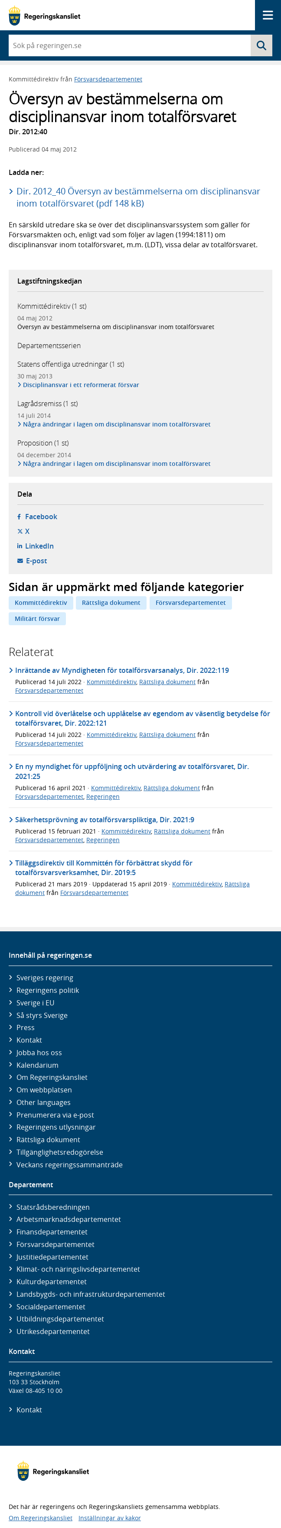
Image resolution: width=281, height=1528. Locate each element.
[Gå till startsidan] (44, 15)
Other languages (43, 1102)
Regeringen (103, 796)
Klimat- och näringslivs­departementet (78, 1269)
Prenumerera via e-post (55, 1115)
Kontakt (29, 1040)
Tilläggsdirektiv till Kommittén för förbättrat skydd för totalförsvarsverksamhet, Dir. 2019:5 (104, 867)
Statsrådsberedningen (53, 1207)
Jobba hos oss (39, 1052)
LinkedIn (39, 546)
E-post (36, 560)
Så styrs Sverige (42, 1015)
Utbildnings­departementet (60, 1319)
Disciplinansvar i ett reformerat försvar (81, 385)
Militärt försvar (37, 618)
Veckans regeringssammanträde (69, 1164)
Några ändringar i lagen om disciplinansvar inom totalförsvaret (117, 424)
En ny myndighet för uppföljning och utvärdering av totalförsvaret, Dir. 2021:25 (132, 771)
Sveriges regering (44, 977)
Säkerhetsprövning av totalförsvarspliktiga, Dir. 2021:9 (104, 819)
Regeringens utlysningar (56, 1127)
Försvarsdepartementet (108, 79)
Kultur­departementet (51, 1281)
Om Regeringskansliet (52, 1077)
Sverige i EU (35, 1003)
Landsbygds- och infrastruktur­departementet (90, 1294)
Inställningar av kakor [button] (109, 1518)
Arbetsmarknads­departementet (68, 1219)
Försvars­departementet (55, 1244)
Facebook (41, 516)
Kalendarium (37, 1065)
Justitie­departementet (52, 1257)
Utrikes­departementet (53, 1331)
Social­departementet (50, 1307)
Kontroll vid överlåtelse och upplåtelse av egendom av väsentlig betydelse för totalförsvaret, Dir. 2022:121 (142, 718)
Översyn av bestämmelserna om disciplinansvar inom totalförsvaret (115, 327)
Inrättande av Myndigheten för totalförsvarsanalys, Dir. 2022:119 (122, 670)
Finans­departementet (52, 1232)
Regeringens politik (47, 990)
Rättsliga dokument (111, 602)
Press (25, 1027)
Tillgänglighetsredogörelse (59, 1152)
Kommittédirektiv (41, 602)
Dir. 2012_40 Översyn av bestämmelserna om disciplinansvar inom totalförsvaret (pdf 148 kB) (138, 197)
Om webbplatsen (44, 1090)
